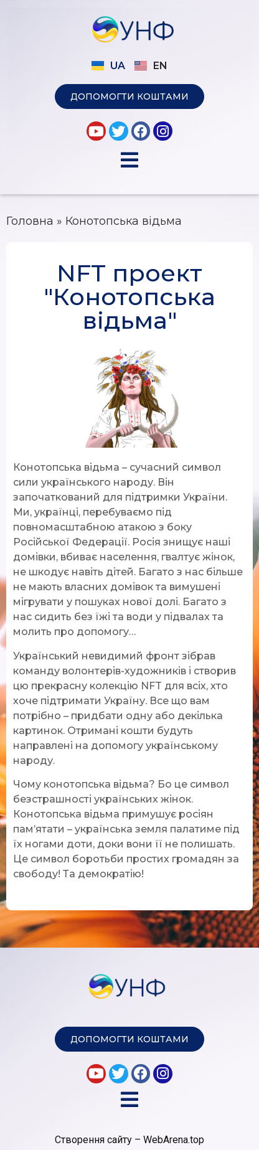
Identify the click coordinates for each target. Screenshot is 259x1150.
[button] (129, 96)
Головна (30, 221)
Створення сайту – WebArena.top (129, 1140)
